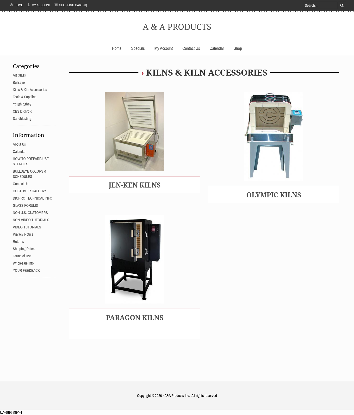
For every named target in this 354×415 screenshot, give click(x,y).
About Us (19, 144)
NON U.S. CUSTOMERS (30, 212)
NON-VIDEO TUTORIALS (31, 219)
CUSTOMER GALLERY (29, 191)
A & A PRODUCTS (177, 26)
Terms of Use (22, 256)
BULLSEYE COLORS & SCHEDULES (29, 174)
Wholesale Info (23, 263)
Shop (238, 48)
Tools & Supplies (24, 96)
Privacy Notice (23, 234)
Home (16, 5)
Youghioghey (22, 104)
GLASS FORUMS (25, 205)
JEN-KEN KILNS (135, 184)
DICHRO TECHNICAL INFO (32, 198)
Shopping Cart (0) (70, 5)
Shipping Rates (23, 248)
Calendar (217, 48)
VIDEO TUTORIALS (27, 227)
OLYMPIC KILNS (273, 194)
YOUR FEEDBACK (26, 270)
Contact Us (191, 48)
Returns (18, 241)
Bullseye (19, 82)
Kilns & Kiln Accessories (206, 72)
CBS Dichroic (22, 111)
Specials (138, 48)
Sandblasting (22, 118)
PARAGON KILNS (134, 317)
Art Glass (19, 75)
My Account (39, 5)
